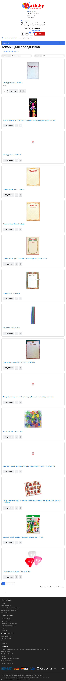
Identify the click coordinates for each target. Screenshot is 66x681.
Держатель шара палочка (11, 328)
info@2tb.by (6, 651)
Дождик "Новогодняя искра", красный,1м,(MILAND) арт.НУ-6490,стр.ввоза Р (28, 397)
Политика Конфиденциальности (10, 608)
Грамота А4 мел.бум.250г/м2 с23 (13, 189)
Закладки (4, 641)
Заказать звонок (36, 30)
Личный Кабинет (6, 636)
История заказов (6, 638)
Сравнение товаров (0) (10, 51)
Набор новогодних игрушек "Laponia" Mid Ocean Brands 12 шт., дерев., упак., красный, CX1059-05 (32, 501)
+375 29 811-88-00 (8, 663)
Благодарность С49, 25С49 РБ (13, 83)
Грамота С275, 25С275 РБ (11, 293)
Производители (6, 621)
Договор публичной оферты (9, 610)
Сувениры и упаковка (11, 38)
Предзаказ (9, 126)
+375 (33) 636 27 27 (32, 28)
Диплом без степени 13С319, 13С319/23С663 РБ (19, 362)
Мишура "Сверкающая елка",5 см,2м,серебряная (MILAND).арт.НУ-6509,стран (29, 466)
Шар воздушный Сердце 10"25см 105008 (16, 572)
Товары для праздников (25, 38)
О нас (3, 603)
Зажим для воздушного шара (12, 431)
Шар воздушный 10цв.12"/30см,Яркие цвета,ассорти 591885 (23, 537)
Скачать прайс (5, 612)
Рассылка (4, 643)
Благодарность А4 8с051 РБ (12, 155)
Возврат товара (5, 618)
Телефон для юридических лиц (10, 658)
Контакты (4, 646)
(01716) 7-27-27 (7, 661)
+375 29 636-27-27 (8, 654)
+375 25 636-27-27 (8, 656)
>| (12, 584)
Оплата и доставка (6, 605)
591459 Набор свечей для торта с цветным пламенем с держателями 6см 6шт (29, 120)
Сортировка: (6, 56)
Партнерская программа (8, 625)
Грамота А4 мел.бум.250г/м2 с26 (13, 224)
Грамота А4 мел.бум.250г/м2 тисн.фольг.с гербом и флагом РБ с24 (25, 258)
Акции (3, 628)
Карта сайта (4, 630)
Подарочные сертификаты (9, 623)
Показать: (38, 56)
